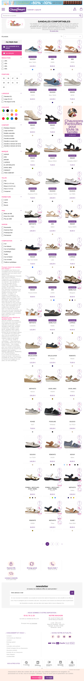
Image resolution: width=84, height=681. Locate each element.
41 (13, 83)
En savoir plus (54, 31)
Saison (4, 224)
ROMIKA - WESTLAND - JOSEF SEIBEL (32, 488)
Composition (7, 241)
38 (17, 78)
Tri (61, 36)
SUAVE (72, 520)
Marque (5, 151)
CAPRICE (72, 257)
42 (17, 83)
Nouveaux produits (12, 650)
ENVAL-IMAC (52, 388)
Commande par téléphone (14, 638)
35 (4, 78)
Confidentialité (11, 656)
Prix (3, 211)
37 (13, 78)
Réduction (6, 58)
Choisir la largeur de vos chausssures (17, 648)
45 (4, 87)
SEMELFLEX (72, 290)
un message (33, 623)
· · (32, 62)
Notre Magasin (11, 654)
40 (8, 83)
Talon (4, 178)
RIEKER (32, 92)
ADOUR (72, 454)
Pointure (5, 74)
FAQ (8, 644)
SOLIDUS (32, 59)
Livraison (9, 640)
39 (4, 83)
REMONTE (72, 355)
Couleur (5, 107)
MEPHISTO (32, 224)
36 (8, 78)
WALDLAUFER (32, 355)
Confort (5, 125)
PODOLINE (52, 421)
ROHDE (32, 421)
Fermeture (6, 197)
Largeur (5, 93)
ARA (52, 59)
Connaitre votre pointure (14, 646)
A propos (9, 636)
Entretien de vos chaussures (15, 652)
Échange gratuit (11, 642)
